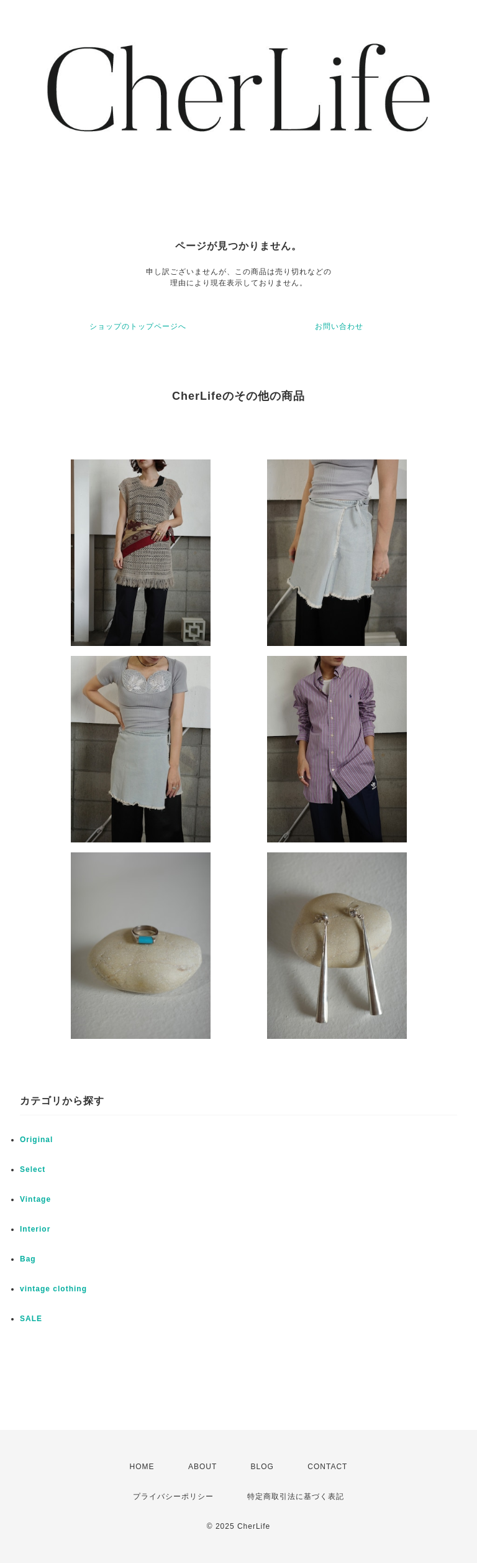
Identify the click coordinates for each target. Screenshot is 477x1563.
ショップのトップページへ (137, 326)
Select (32, 1169)
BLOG (262, 1466)
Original (36, 1139)
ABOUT (202, 1466)
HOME (142, 1466)
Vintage (35, 1199)
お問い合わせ (339, 326)
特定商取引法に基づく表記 (295, 1496)
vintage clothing (53, 1288)
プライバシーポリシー (173, 1496)
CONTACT (327, 1466)
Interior (35, 1229)
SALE (31, 1318)
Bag (28, 1259)
